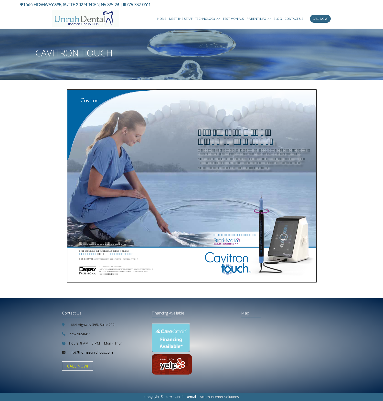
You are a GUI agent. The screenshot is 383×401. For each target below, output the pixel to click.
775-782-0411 (138, 4)
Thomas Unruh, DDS (93, 19)
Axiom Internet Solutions (219, 396)
